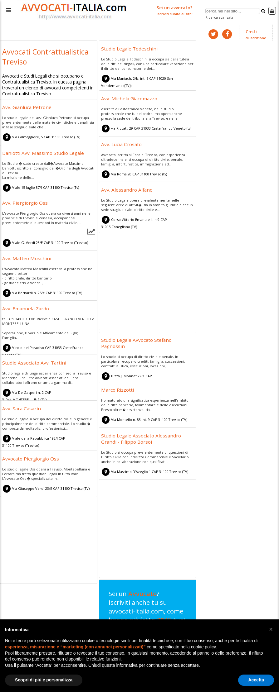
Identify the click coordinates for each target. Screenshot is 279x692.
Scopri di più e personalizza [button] (43, 679)
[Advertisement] (147, 281)
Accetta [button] (256, 679)
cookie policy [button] (203, 646)
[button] (271, 629)
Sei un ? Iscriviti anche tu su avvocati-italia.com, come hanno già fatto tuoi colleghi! (145, 618)
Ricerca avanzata (220, 16)
